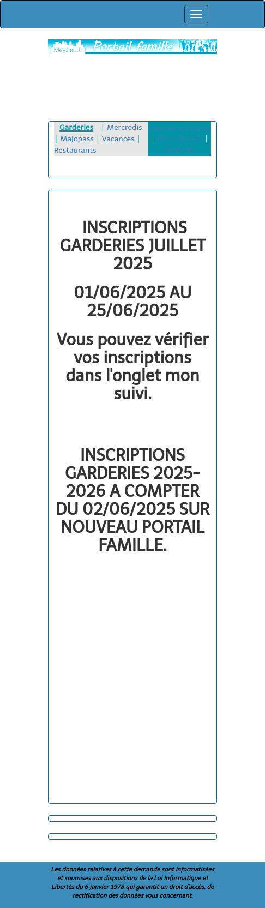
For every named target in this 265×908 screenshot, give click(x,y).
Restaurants (75, 150)
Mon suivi (180, 149)
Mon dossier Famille (179, 129)
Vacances (118, 138)
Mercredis (124, 127)
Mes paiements (179, 138)
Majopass (77, 138)
